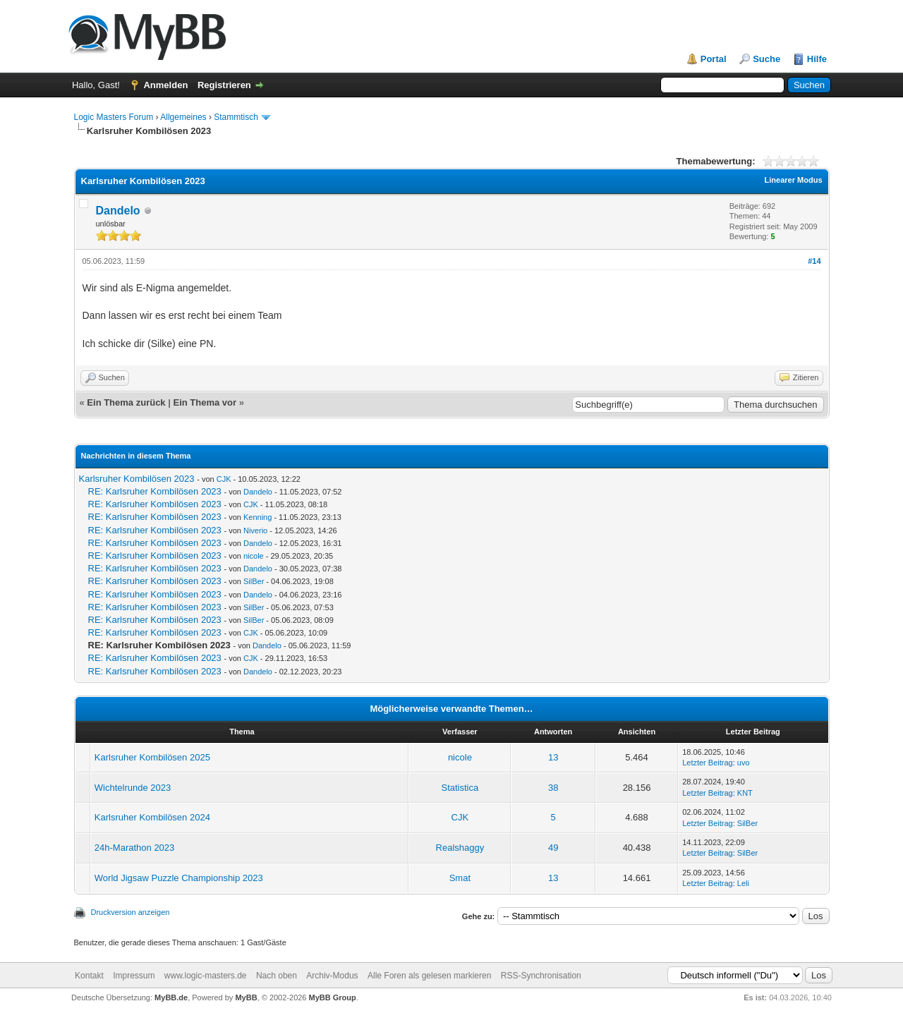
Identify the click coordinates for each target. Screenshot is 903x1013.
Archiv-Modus (332, 976)
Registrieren (224, 85)
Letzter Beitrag (707, 762)
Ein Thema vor (204, 402)
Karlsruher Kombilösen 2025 (152, 757)
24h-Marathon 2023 (134, 847)
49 (553, 847)
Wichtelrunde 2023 (133, 787)
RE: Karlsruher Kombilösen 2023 (155, 491)
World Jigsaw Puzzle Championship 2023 (179, 878)
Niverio (255, 530)
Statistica (460, 787)
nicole (253, 556)
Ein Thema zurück (126, 402)
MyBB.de (171, 997)
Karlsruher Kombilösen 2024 (152, 817)
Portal (714, 59)
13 (553, 757)
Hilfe (817, 59)
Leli (743, 883)
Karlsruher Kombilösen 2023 (137, 478)
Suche (766, 59)
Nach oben (276, 976)
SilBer (253, 581)
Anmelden (165, 85)
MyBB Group (332, 997)
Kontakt (89, 976)
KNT (745, 793)
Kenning (257, 517)
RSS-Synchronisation (541, 976)
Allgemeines (183, 117)
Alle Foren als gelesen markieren (429, 976)
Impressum (133, 976)
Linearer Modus (794, 180)
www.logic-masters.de (205, 976)
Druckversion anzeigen (130, 912)
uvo (743, 762)
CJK (224, 479)
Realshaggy (460, 847)
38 (553, 787)
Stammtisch (236, 117)
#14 (814, 261)
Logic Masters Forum (114, 117)
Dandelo (118, 211)
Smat (460, 878)
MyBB (246, 997)
